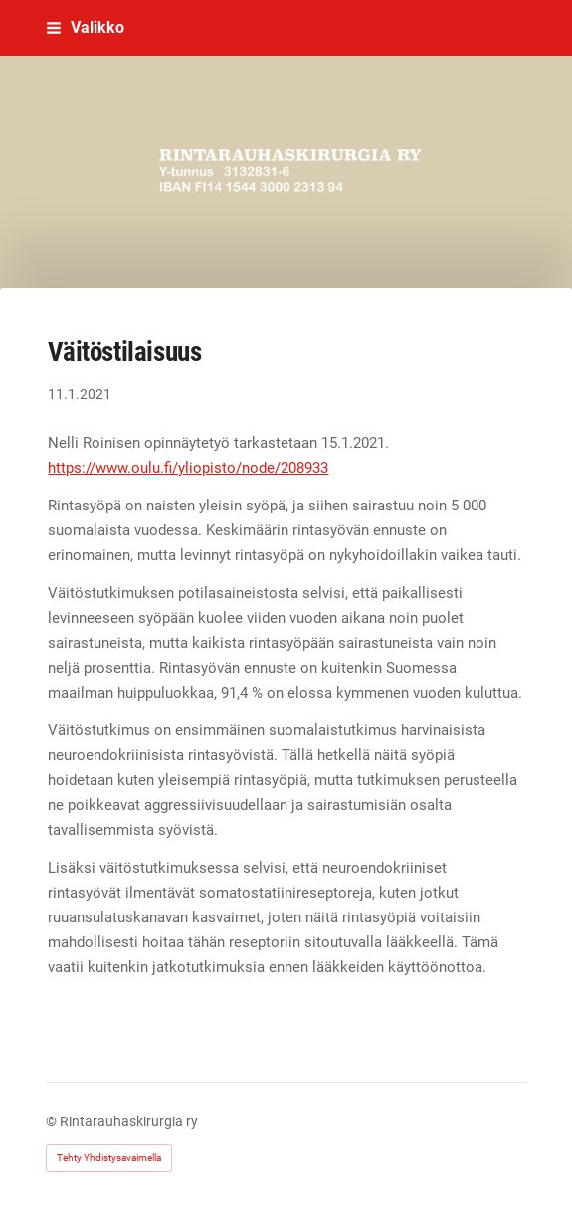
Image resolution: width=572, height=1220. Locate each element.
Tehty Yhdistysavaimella (109, 1157)
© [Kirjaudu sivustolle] (53, 1121)
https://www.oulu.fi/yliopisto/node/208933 (188, 468)
